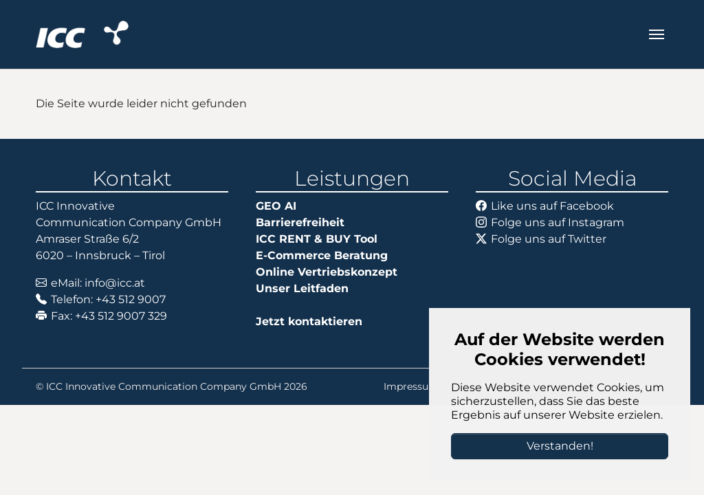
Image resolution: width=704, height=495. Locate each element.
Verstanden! (560, 445)
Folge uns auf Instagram (557, 222)
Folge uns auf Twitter (548, 238)
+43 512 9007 (131, 299)
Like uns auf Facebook (552, 205)
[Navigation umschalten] (656, 34)
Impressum (411, 386)
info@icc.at (115, 282)
